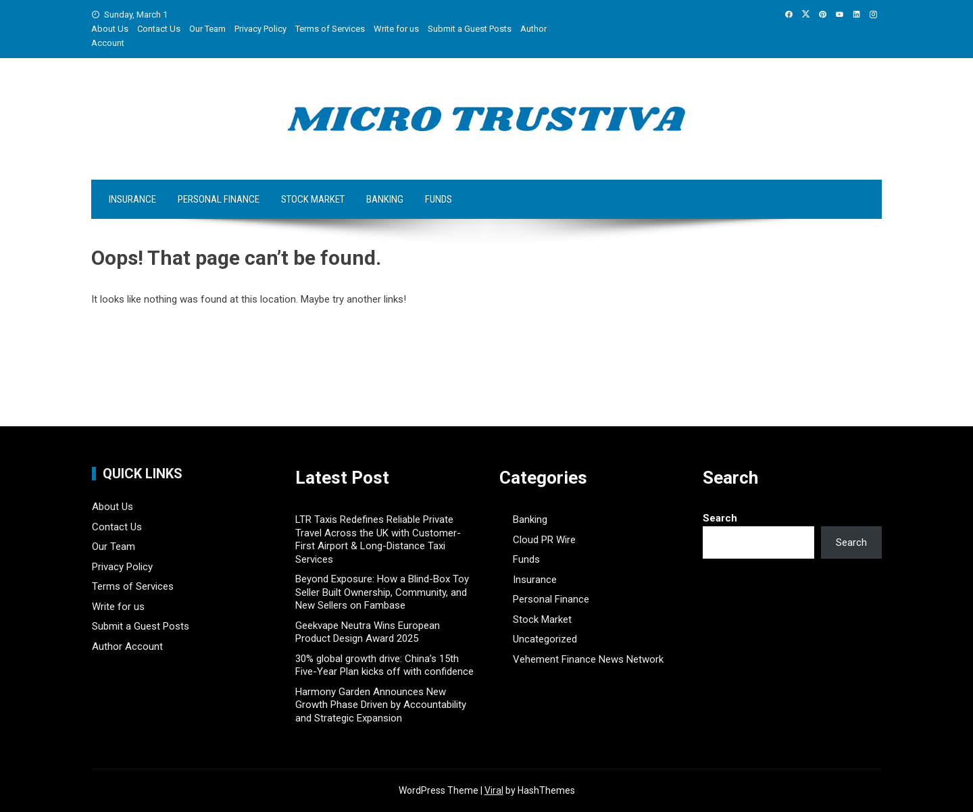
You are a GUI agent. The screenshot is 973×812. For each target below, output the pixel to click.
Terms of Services (330, 29)
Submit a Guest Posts (470, 29)
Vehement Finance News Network (588, 659)
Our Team (207, 29)
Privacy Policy (260, 29)
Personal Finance (218, 199)
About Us (109, 29)
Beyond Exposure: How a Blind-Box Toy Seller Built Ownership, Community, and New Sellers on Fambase (382, 592)
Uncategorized (545, 639)
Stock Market (313, 199)
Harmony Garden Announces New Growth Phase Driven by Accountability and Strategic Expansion (380, 705)
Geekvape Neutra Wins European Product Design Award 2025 (367, 632)
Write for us (396, 29)
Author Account (127, 646)
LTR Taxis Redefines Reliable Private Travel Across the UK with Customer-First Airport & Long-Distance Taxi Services (378, 539)
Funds (438, 199)
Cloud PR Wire (544, 540)
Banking (384, 199)
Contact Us (158, 29)
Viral (493, 790)
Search (720, 518)
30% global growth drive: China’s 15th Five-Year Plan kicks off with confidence (384, 665)
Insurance (132, 199)
